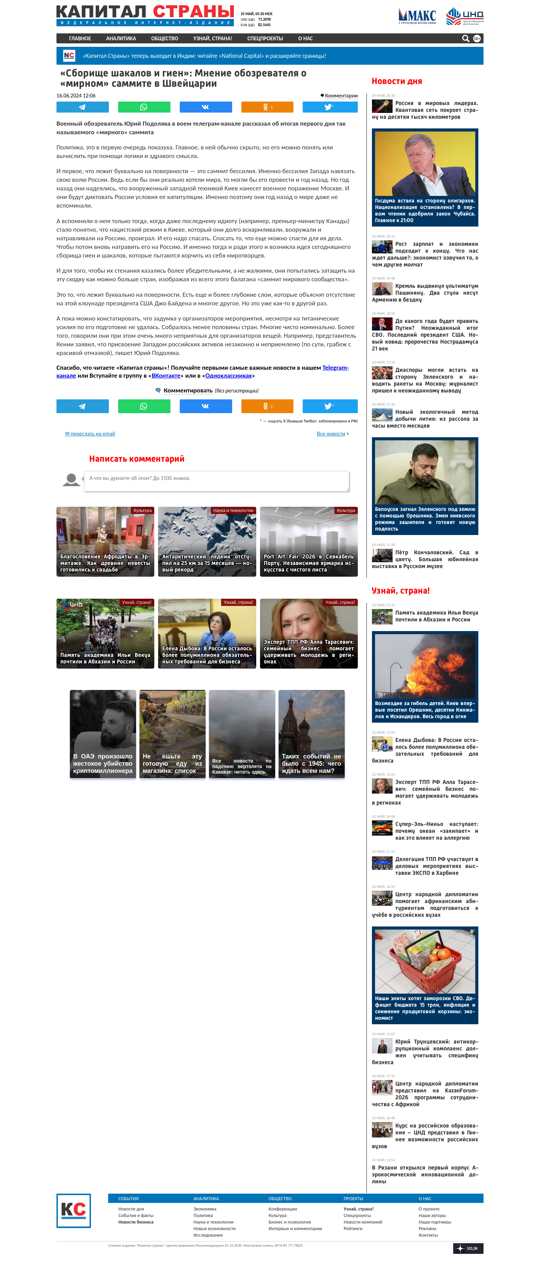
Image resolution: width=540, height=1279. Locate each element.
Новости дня (397, 81)
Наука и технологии (233, 510)
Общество (164, 38)
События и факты (136, 1215)
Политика (203, 1215)
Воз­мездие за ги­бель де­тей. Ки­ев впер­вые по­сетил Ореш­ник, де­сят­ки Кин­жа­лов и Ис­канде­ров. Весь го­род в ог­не (425, 710)
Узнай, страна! (212, 38)
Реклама (427, 1228)
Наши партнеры (435, 1222)
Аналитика (121, 38)
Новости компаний (363, 1222)
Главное (80, 38)
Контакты (428, 1235)
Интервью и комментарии (295, 1228)
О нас (305, 38)
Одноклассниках (229, 375)
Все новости (331, 433)
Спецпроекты (265, 38)
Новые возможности (215, 1228)
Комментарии (341, 95)
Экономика (205, 1209)
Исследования (208, 1235)
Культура (143, 510)
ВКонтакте (166, 375)
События (128, 1199)
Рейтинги (353, 1228)
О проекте (429, 1209)
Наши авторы (432, 1215)
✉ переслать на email (90, 433)
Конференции (283, 1209)
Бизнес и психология (290, 1222)
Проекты (353, 1199)
